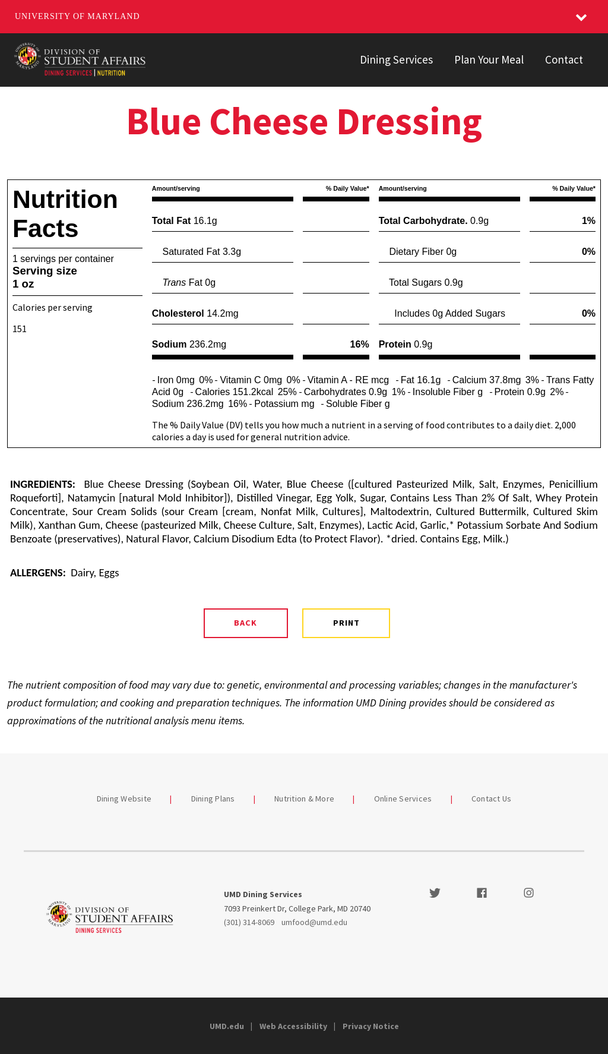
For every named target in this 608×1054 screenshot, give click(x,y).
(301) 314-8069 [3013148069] (249, 922)
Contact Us (491, 798)
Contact (564, 59)
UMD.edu (227, 1026)
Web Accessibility (293, 1026)
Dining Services (396, 59)
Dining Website (124, 798)
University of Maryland (77, 16)
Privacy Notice (371, 1026)
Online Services (403, 798)
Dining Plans (213, 798)
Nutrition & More (304, 798)
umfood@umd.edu (314, 922)
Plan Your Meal (489, 59)
